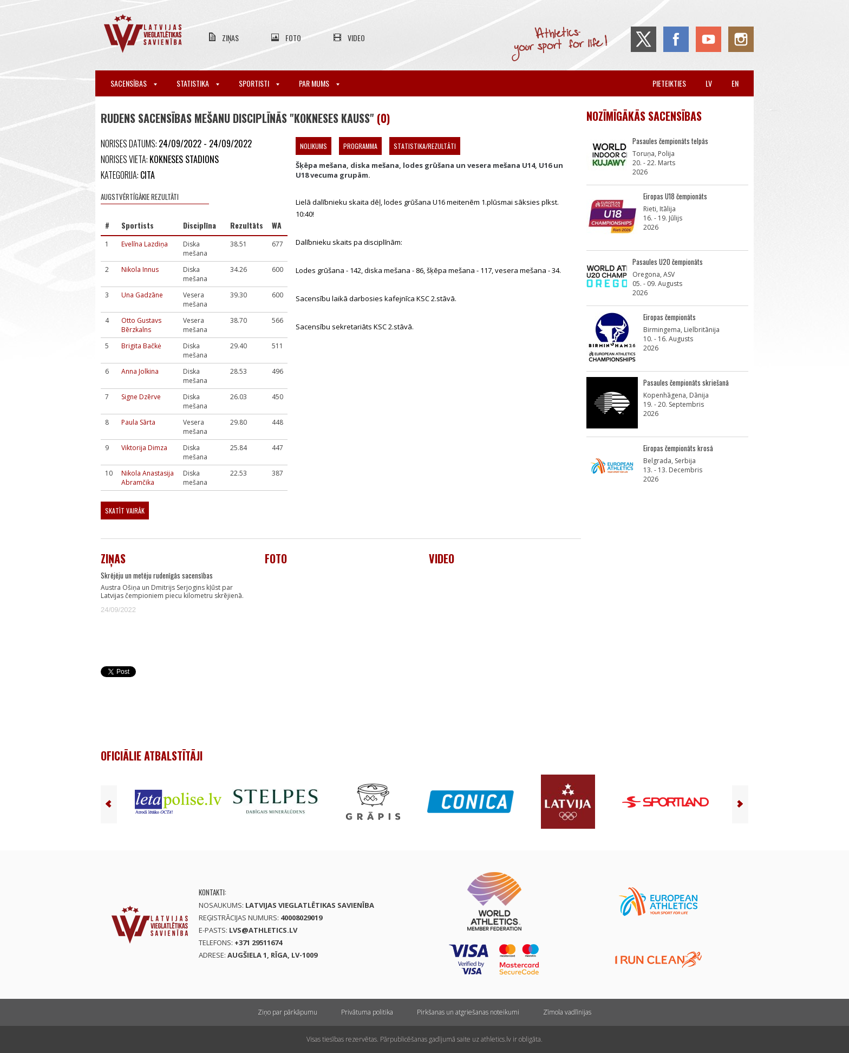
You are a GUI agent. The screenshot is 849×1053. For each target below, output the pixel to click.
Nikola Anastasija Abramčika (147, 478)
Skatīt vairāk (125, 510)
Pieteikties (669, 83)
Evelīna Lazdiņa (144, 244)
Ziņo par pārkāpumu (287, 1012)
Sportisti (259, 83)
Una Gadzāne (142, 295)
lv (709, 83)
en (735, 83)
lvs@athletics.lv (263, 930)
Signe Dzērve (141, 396)
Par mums (319, 83)
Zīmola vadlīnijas (567, 1012)
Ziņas (230, 37)
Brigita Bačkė (141, 345)
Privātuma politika (367, 1012)
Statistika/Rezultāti (425, 146)
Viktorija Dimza (144, 447)
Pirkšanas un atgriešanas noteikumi (468, 1012)
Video (356, 37)
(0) (383, 118)
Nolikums (313, 146)
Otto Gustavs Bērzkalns (141, 325)
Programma (360, 146)
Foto (293, 37)
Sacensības (133, 83)
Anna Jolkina (140, 371)
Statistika (198, 83)
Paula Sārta (138, 422)
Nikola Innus (140, 269)
